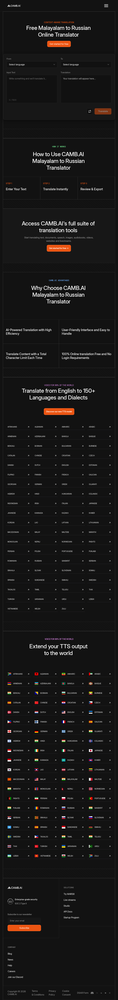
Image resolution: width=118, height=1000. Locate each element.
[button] (106, 5)
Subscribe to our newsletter (20, 914)
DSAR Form (82, 992)
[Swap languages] (90, 111)
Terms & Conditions (38, 993)
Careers (11, 971)
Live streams (70, 899)
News (10, 959)
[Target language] (86, 64)
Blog (10, 953)
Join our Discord (15, 977)
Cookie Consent (66, 993)
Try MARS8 (69, 894)
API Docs (68, 911)
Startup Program (71, 917)
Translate (103, 111)
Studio (67, 905)
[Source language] (32, 64)
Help (10, 965)
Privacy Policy (52, 993)
